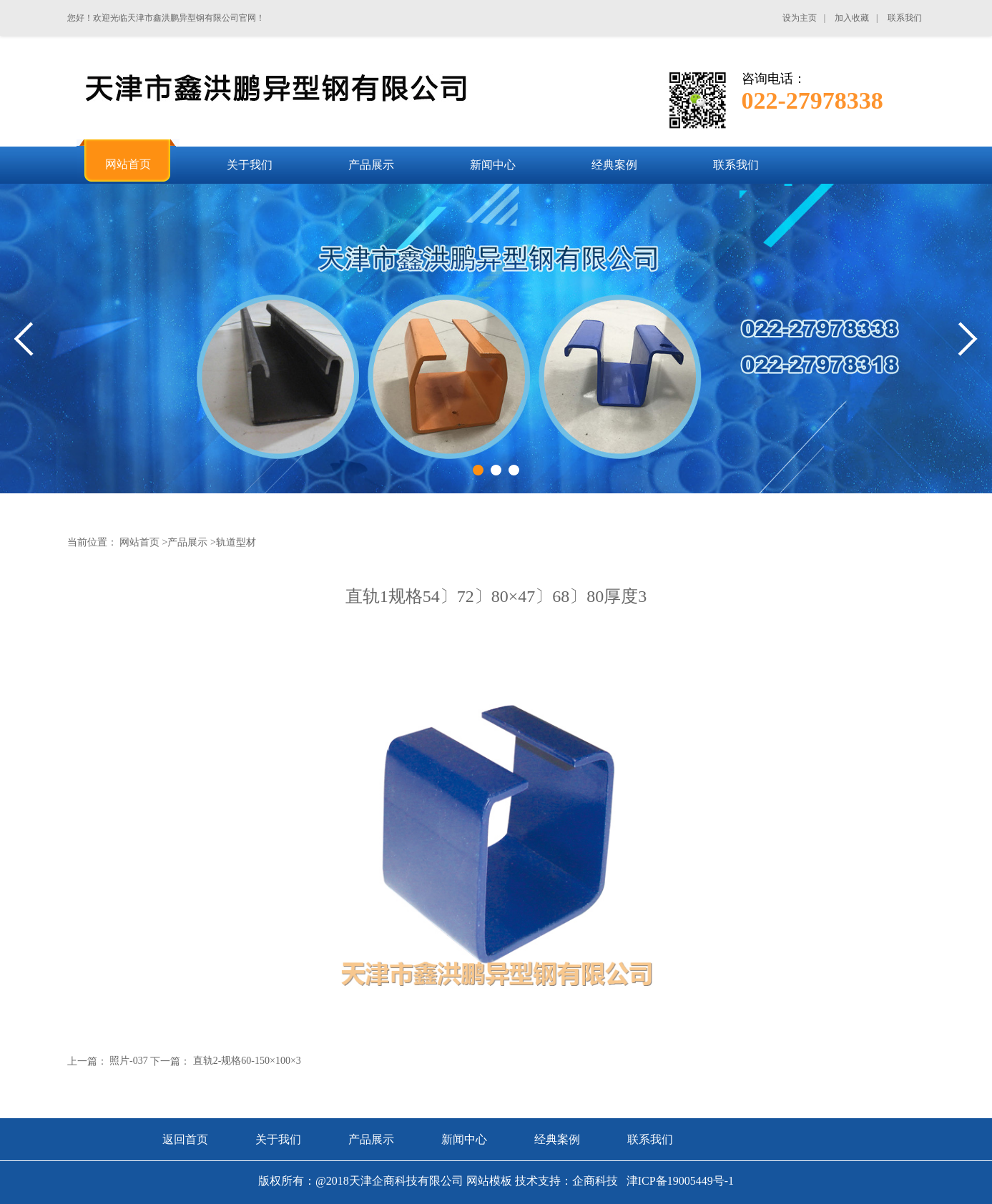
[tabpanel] (496, 338)
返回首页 (185, 1139)
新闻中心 (464, 1139)
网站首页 (139, 542)
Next (968, 339)
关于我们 (278, 1139)
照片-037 (128, 1060)
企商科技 (595, 1181)
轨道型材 (236, 542)
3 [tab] (514, 470)
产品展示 (187, 542)
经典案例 (557, 1139)
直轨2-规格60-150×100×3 (247, 1060)
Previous (24, 339)
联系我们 (650, 1139)
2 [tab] (496, 470)
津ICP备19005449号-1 (679, 1181)
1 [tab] (478, 470)
